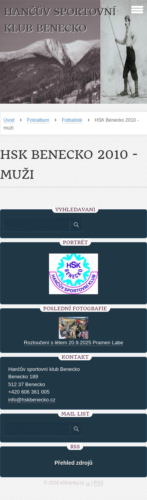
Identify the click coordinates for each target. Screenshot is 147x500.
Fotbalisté (72, 120)
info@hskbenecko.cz (31, 400)
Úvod (9, 120)
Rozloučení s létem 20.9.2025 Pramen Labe (73, 342)
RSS (98, 483)
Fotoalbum (38, 120)
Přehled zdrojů (73, 463)
